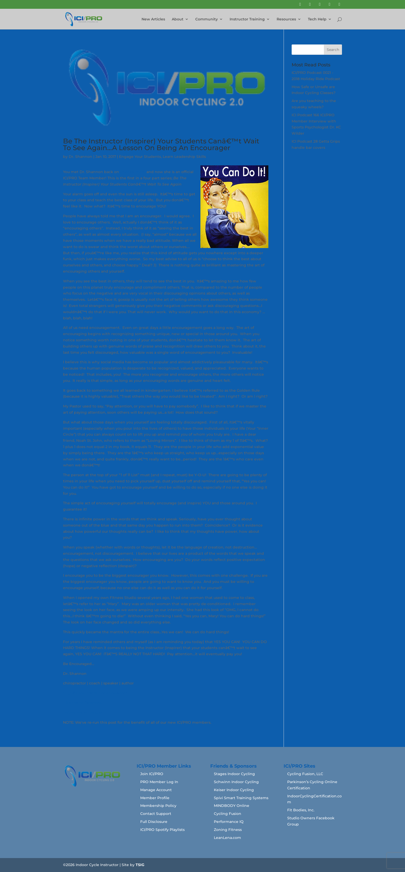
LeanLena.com (227, 837)
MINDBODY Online (231, 805)
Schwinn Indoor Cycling (236, 782)
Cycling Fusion (227, 813)
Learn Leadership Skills (184, 156)
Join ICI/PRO (151, 773)
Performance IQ (229, 821)
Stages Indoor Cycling (234, 773)
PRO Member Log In (159, 782)
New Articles (153, 19)
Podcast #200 (132, 171)
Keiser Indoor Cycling (234, 790)
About (177, 19)
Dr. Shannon (80, 156)
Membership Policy (158, 805)
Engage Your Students (140, 156)
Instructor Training (247, 19)
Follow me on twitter (83, 712)
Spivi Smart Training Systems (241, 798)
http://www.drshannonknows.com (95, 693)
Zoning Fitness (228, 829)
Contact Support (155, 813)
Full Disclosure (153, 821)
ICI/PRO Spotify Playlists (162, 829)
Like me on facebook (82, 702)
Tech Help (317, 19)
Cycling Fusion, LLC (305, 773)
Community (206, 19)
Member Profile (154, 798)
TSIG (140, 864)
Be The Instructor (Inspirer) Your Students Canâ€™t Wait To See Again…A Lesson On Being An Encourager (161, 144)
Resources (286, 19)
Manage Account (156, 790)
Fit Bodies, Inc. (300, 810)
